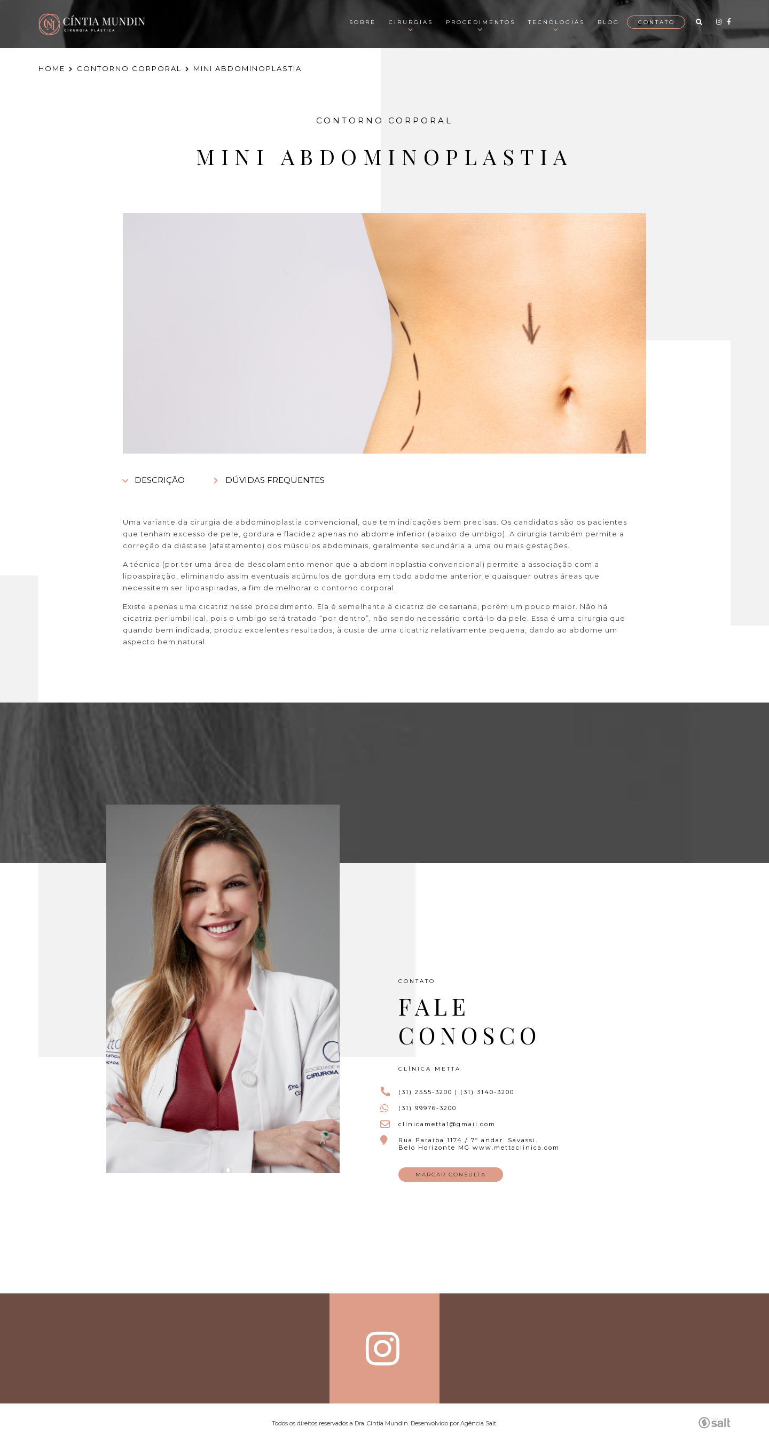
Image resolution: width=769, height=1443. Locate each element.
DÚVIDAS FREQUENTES (269, 480)
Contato (656, 22)
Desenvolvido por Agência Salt (453, 1423)
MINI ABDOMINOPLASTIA (247, 68)
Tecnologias (556, 22)
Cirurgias (411, 22)
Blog (608, 22)
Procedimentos (480, 22)
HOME (51, 68)
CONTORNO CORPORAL (129, 68)
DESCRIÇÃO (153, 480)
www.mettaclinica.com (516, 1147)
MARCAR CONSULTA (450, 1174)
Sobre (362, 22)
